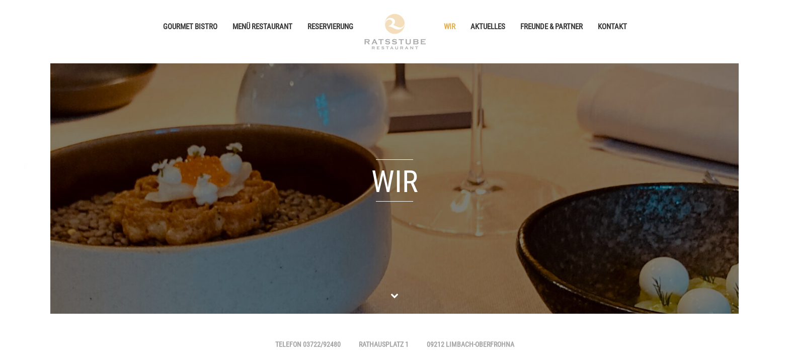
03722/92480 (322, 345)
